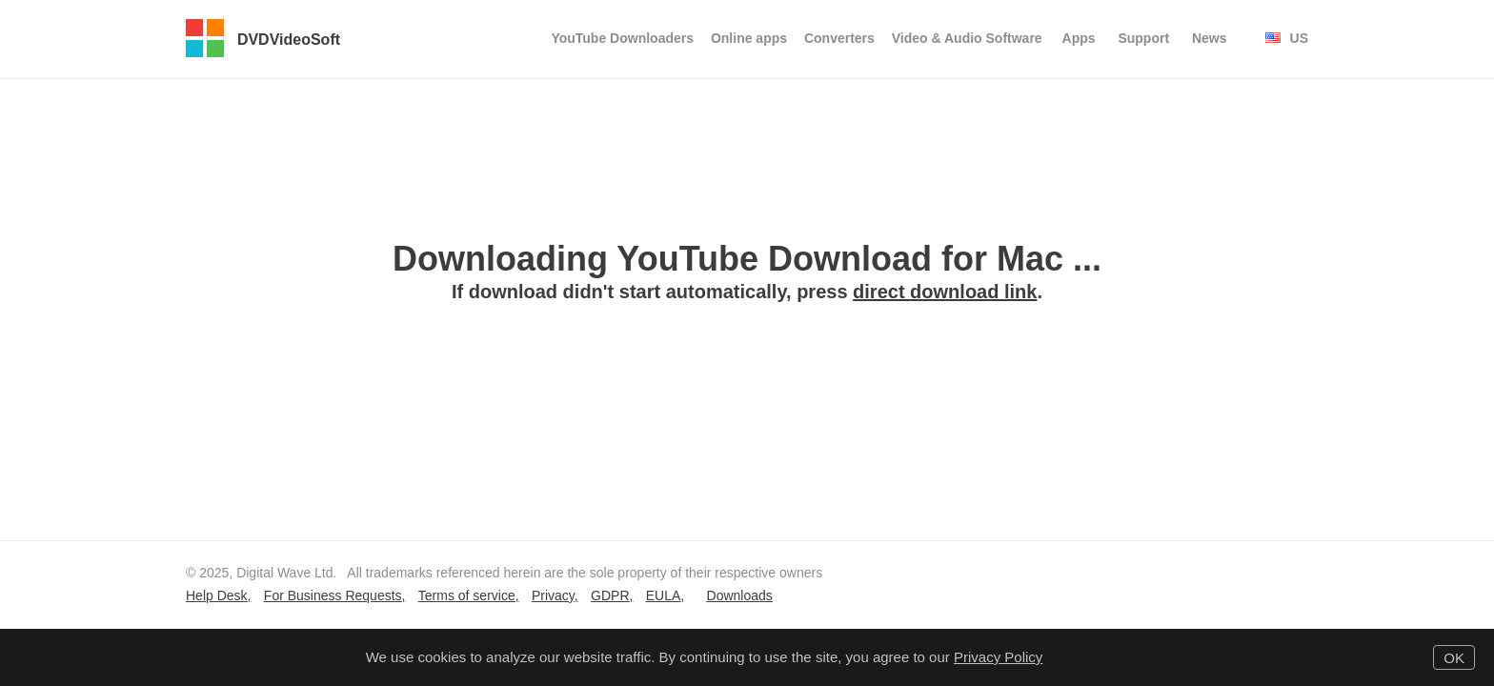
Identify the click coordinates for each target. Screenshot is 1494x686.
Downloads (740, 595)
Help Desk (217, 595)
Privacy (553, 595)
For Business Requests (333, 595)
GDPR (610, 595)
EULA (663, 595)
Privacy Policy (998, 657)
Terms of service (466, 595)
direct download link (945, 291)
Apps (1079, 38)
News (1209, 38)
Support (1143, 38)
